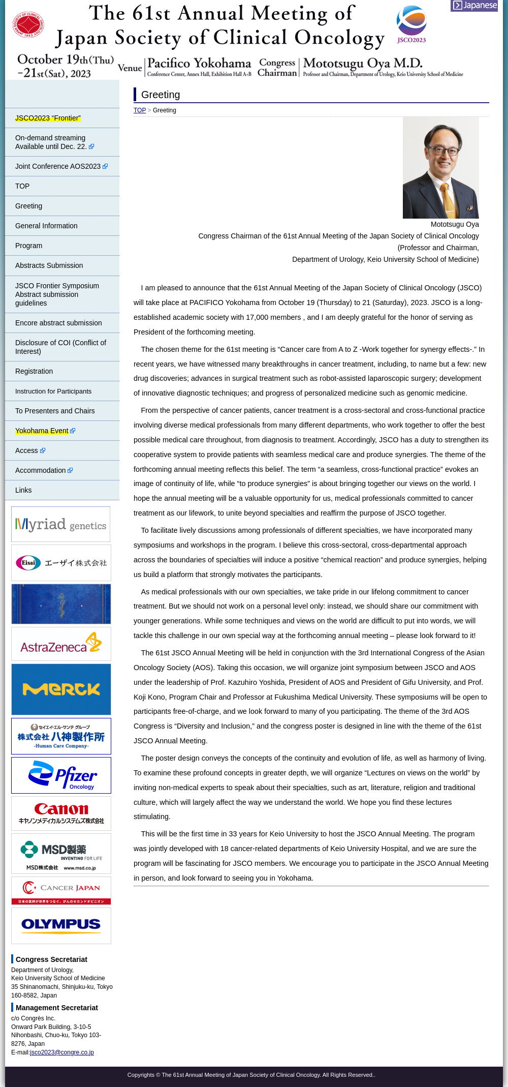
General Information (46, 226)
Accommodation (44, 470)
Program (28, 245)
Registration (34, 371)
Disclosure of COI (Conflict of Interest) (60, 347)
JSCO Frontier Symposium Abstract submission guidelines (57, 294)
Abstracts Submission (49, 265)
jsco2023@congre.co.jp (62, 1052)
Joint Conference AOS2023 (61, 166)
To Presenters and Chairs (55, 411)
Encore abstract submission (58, 323)
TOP (140, 110)
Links (23, 490)
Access (30, 450)
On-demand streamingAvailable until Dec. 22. (54, 142)
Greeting (28, 206)
